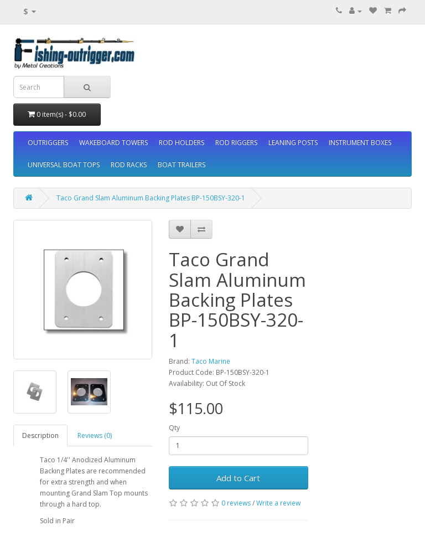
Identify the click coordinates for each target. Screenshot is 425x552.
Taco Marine (210, 361)
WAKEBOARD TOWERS (113, 142)
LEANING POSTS (293, 142)
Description (40, 435)
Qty (174, 427)
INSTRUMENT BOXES (360, 142)
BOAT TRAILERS (181, 164)
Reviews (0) (94, 435)
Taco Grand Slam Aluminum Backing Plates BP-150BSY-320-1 (150, 198)
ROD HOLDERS (181, 142)
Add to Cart (238, 477)
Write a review (278, 503)
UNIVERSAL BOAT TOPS (64, 164)
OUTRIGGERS (48, 142)
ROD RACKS (129, 164)
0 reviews (236, 503)
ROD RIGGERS (236, 142)
